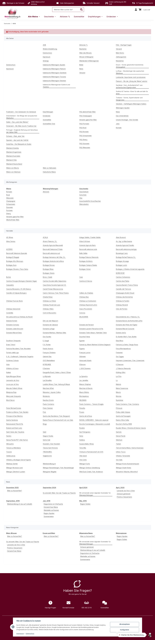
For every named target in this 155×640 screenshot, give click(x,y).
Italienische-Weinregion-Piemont (54, 69)
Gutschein (82, 195)
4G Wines (9, 237)
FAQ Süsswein (84, 143)
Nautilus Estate (48, 400)
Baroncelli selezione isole (88, 249)
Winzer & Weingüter (86, 57)
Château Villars (48, 309)
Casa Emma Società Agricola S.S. (54, 285)
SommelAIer (47, 120)
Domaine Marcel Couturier (125, 329)
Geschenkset (83, 192)
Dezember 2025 (12, 487)
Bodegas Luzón (121, 265)
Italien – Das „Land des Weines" (17, 122)
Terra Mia (82, 448)
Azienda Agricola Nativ (87, 245)
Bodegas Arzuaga (122, 261)
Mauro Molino (84, 392)
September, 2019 (13, 501)
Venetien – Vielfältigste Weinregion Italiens (131, 104)
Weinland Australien (13, 156)
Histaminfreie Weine (51, 507)
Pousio (81, 412)
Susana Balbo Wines (86, 444)
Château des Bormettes (124, 297)
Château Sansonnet (13, 309)
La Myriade (47, 376)
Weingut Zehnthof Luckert (15, 472)
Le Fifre (118, 376)
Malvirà (118, 384)
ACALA (45, 237)
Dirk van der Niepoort (50, 321)
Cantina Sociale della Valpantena (54, 281)
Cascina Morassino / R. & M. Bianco (18, 289)
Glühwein (82, 356)
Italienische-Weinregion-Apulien (54, 65)
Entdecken (46, 116)
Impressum (20, 633)
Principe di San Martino (14, 416)
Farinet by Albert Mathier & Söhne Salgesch (94, 344)
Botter (8, 277)
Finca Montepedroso (123, 348)
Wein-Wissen (11, 533)
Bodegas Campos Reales (88, 265)
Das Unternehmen (122, 116)
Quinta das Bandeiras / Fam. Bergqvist (56, 416)
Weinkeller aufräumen (51, 510)
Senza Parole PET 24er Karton (17, 440)
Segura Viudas (48, 436)
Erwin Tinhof (10, 344)
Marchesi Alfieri (48, 388)
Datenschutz (30, 633)
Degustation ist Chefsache (53, 504)
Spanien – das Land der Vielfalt (17, 140)
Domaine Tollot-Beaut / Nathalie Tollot (93, 333)
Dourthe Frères (84, 337)
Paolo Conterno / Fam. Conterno (127, 404)
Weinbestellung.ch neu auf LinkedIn (19, 504)
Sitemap (46, 61)
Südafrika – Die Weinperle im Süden (18, 144)
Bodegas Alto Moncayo (14, 261)
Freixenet (119, 352)
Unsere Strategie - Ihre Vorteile (127, 120)
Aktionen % (83, 45)
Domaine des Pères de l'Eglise (126, 325)
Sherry (8, 213)
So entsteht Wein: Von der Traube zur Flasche (59, 493)
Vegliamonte (47, 456)
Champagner (10, 201)
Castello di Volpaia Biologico (16, 293)
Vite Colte (83, 460)
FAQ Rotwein (84, 132)
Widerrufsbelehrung (50, 49)
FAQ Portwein (84, 124)
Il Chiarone (119, 364)
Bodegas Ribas (48, 269)
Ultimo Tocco (121, 452)
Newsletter (120, 61)
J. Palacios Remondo (123, 368)
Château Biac (84, 297)
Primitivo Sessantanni (124, 497)
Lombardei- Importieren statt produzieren (131, 77)
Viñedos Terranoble (123, 456)
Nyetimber (119, 400)
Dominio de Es (121, 333)
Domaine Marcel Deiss (14, 333)
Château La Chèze (49, 301)
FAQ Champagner (85, 116)
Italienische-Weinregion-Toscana (54, 77)
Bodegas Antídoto (86, 261)
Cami (81, 277)
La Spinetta (83, 376)
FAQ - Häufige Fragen (124, 45)
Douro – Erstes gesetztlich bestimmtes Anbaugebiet (129, 66)
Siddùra (82, 440)
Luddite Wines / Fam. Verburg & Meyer (56, 384)
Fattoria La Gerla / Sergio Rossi (127, 344)
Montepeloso (84, 396)
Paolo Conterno (48, 404)
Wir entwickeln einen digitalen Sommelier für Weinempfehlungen (95, 494)
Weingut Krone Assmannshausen (127, 464)
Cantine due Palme (122, 281)
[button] (136, 10)
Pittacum (119, 408)
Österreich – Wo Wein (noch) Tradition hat (21, 126)
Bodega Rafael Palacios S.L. (126, 257)
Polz (44, 412)
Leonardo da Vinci (12, 380)
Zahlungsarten (121, 57)
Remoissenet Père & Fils (14, 424)
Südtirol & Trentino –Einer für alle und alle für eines (132, 92)
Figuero (82, 348)
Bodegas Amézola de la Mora (53, 261)
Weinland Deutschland (14, 164)
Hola (7, 364)
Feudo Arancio (48, 348)
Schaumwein (10, 204)
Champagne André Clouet (125, 293)
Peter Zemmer (48, 408)
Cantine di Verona (85, 281)
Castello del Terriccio (123, 289)
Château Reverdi (122, 305)
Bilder (81, 65)
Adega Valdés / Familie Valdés (90, 237)
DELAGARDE (83, 317)
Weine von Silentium (13, 172)
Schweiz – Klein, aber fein (15, 136)
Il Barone (82, 364)
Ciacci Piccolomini (85, 309)
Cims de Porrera (121, 309)
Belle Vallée (83, 253)
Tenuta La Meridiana (13, 448)
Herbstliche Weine (49, 172)
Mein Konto (120, 53)
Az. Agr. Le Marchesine (124, 241)
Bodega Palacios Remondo (88, 257)
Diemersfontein (11, 321)
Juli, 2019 (46, 501)
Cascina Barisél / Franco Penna (127, 285)
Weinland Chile (11, 160)
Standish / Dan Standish (51, 444)
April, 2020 (120, 487)
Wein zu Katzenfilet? (14, 491)
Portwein (9, 210)
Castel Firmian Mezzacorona (53, 289)
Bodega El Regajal (12, 257)
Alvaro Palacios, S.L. (50, 241)
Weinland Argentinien (13, 152)
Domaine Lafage (48, 329)
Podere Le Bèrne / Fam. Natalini (17, 412)
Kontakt (119, 128)
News (81, 69)
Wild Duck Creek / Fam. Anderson (91, 472)
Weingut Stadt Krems (123, 468)
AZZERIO (9, 249)
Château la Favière (122, 301)
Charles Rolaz (48, 297)
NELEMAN (82, 400)
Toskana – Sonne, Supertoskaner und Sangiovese (129, 99)
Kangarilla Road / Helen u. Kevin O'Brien (57, 372)
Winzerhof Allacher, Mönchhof (127, 472)
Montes (118, 396)
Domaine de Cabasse (50, 325)
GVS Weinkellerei (49, 360)
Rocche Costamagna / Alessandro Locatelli (94, 424)
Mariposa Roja (11, 392)
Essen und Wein (49, 533)
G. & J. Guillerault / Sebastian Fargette (19, 356)
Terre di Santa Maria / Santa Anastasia (129, 448)
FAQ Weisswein (84, 147)
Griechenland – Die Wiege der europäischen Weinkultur (21, 117)
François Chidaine (49, 352)
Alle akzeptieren (124, 624)
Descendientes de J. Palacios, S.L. (128, 317)
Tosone (9, 452)
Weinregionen (121, 533)
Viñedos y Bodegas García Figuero (18, 460)
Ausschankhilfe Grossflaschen (90, 201)
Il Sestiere (46, 368)
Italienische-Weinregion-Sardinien (54, 73)
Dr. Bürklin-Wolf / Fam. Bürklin (126, 337)
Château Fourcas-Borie (14, 301)
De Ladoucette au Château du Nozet (19, 317)
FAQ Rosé (82, 128)
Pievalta (82, 408)
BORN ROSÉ (120, 273)
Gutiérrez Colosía (12, 360)
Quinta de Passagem (123, 416)
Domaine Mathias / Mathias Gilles (54, 333)
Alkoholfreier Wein (12, 220)
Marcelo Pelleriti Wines (14, 388)
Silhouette (10, 444)
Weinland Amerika (12, 148)
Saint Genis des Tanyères (15, 432)
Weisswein (10, 198)
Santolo (119, 432)
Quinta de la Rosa (85, 416)
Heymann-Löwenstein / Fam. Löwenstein (130, 360)
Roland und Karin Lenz (14, 428)
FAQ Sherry (83, 139)
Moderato (46, 396)
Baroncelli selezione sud (51, 253)
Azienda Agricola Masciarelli (53, 245)
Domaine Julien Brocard (14, 329)
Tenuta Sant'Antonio (50, 448)
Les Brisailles (47, 380)
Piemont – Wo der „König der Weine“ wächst (131, 81)
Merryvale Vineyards (13, 396)
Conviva (82, 313)
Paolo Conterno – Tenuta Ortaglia (91, 404)
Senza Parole (120, 436)
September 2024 (49, 487)
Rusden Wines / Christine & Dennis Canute (131, 428)
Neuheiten (83, 49)
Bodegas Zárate (48, 273)
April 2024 (83, 487)
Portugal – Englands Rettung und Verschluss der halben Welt (22, 131)
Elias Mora (119, 341)
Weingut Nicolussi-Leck (14, 468)
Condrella (9, 313)
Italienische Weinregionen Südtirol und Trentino (56, 86)
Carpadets (10, 285)
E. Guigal (46, 341)
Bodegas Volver (85, 269)
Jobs (117, 124)
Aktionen (46, 192)
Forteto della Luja (12, 352)
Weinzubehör (84, 204)
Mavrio (118, 392)
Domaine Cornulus (12, 325)
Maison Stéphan (85, 384)
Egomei (81, 341)
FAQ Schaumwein (85, 136)
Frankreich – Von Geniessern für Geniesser (21, 112)
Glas (80, 198)
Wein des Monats (85, 53)
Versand (119, 49)
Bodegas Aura (11, 265)
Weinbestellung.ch (49, 464)
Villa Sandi (83, 456)
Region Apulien (49, 513)
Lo (117, 380)
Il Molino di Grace (12, 368)
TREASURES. (47, 452)
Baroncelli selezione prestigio (126, 249)
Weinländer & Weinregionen (89, 61)
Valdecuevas (10, 456)
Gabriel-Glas (47, 356)
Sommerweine (48, 516)
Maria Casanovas (122, 388)
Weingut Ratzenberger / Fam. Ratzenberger (58, 468)
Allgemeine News (86, 533)
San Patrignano (84, 432)
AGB (44, 45)
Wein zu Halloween (49, 168)
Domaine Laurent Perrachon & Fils (91, 329)
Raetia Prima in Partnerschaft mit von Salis (58, 420)
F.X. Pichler (47, 344)
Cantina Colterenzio (123, 277)
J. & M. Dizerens (85, 368)
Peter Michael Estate (13, 408)
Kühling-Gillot (120, 372)
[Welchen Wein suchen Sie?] (65, 9)
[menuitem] (34, 17)
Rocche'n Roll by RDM (124, 424)
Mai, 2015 (83, 501)
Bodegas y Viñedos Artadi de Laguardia (130, 269)
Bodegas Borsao (49, 265)
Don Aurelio (47, 337)
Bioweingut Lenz (122, 253)
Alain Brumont (121, 237)
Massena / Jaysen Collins (52, 392)
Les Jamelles (83, 380)
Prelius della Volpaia (123, 412)
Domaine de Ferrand (86, 325)
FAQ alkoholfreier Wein (87, 112)
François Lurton (84, 352)
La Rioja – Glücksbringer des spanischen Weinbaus (130, 72)
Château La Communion (87, 301)
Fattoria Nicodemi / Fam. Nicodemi (18, 348)
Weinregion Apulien (123, 108)
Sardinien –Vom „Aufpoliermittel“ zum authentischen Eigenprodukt (129, 86)
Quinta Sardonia (12, 420)
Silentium (119, 440)
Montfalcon (10, 400)
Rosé (8, 195)
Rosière (82, 428)
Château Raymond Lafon (88, 305)
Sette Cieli (46, 440)
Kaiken (8, 372)
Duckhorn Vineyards (13, 341)
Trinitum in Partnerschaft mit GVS (91, 452)
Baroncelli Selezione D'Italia (52, 249)
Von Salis (119, 460)
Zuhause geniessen (123, 494)
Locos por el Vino (12, 384)
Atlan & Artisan (84, 241)
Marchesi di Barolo (85, 388)
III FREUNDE (47, 364)
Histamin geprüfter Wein (88, 120)
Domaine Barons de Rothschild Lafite (129, 321)
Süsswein (9, 207)
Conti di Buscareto (49, 313)
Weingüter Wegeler (49, 472)
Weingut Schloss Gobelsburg (89, 468)
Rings (45, 424)
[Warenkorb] (144, 10)
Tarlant (118, 444)
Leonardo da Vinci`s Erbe (126, 491)
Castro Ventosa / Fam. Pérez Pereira (56, 293)
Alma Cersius (10, 241)
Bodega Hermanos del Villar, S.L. (54, 257)
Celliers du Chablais (86, 293)
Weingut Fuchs (84, 464)
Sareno (8, 436)
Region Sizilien (85, 504)
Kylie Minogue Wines (13, 376)
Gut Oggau (120, 356)
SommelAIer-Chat (49, 124)
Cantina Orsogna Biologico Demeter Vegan (21, 281)
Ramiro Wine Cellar (122, 420)
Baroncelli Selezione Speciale (16, 253)
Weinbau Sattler (12, 464)
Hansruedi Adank (85, 360)
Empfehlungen (48, 112)
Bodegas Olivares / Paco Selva (17, 269)
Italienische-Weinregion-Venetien (54, 81)
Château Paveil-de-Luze (51, 305)
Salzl (44, 432)
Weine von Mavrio (12, 168)
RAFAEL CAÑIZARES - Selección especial (93, 420)
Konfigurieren (124, 630)
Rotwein (9, 192)
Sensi (81, 436)
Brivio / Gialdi (47, 277)
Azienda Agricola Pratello (125, 245)
